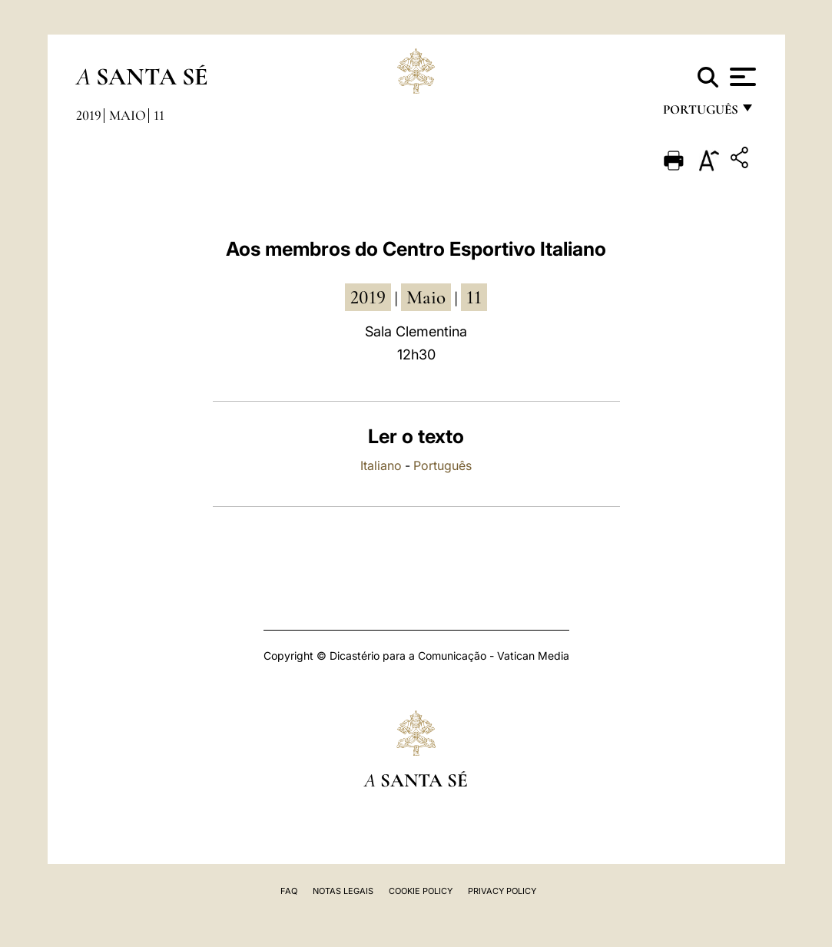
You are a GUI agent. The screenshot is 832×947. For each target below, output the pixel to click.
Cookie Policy (420, 891)
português (699, 113)
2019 (88, 115)
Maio (127, 115)
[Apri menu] (741, 77)
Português (442, 465)
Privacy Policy (502, 891)
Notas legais (343, 891)
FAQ (288, 891)
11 (159, 115)
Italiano (381, 465)
